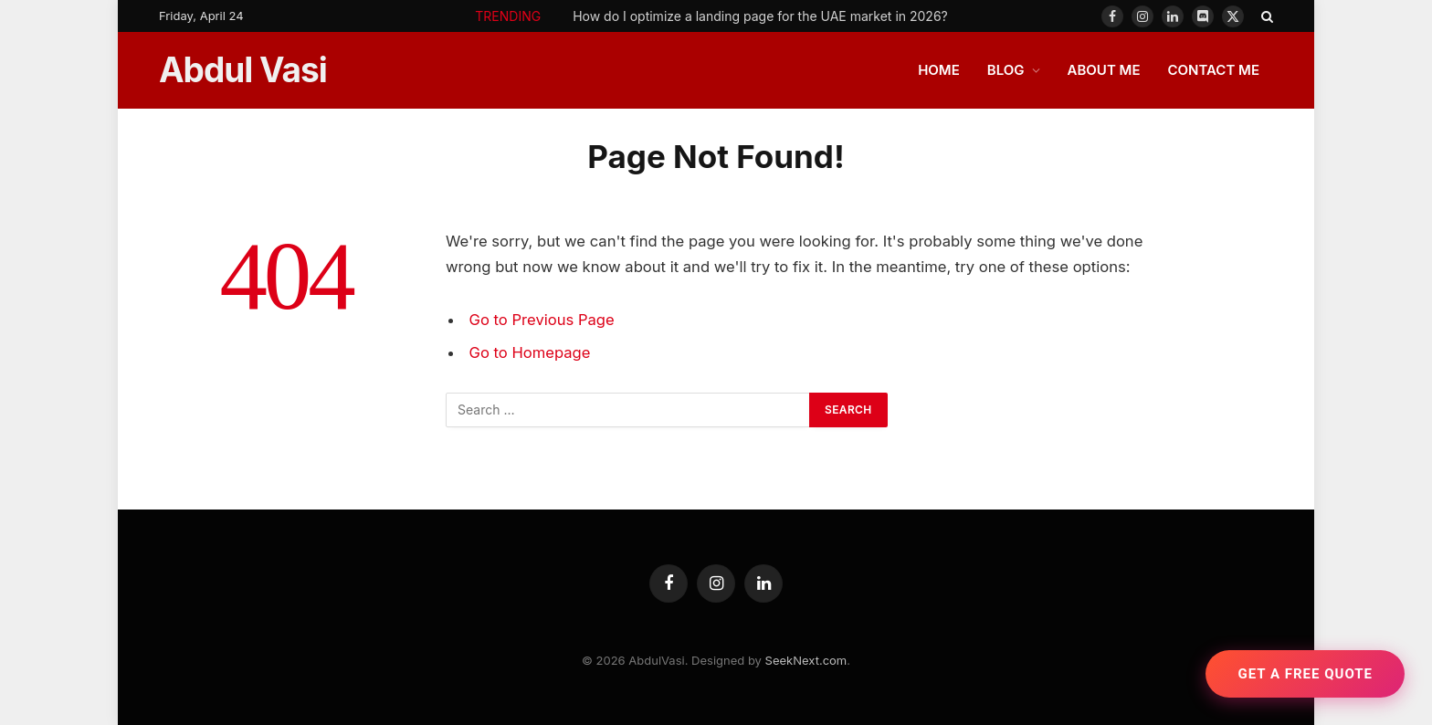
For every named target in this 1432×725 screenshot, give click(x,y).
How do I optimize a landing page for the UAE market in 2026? (760, 16)
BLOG (1006, 70)
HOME (939, 70)
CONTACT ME (1213, 70)
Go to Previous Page (542, 319)
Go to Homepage (530, 352)
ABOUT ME (1104, 70)
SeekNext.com (806, 660)
